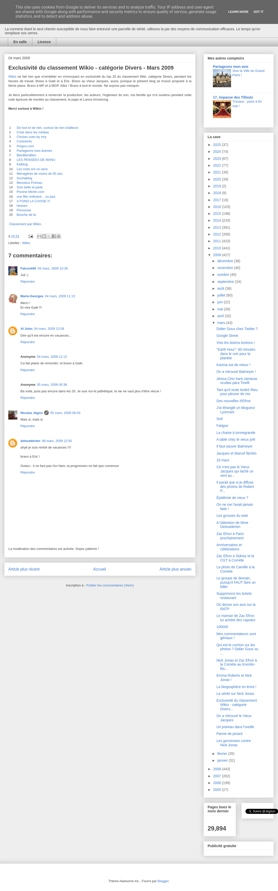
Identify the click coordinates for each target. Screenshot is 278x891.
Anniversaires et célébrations (229, 547)
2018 (217, 193)
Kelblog (22, 164)
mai (220, 309)
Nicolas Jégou (31, 413)
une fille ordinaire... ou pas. (36, 196)
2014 (217, 220)
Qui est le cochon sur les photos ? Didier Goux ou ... (237, 649)
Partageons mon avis (230, 67)
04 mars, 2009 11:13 (60, 296)
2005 (217, 790)
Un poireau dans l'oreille (235, 727)
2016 (217, 207)
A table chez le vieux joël (235, 439)
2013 (217, 227)
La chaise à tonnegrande (235, 433)
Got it (259, 12)
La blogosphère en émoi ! (236, 687)
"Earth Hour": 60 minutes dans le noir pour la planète (235, 353)
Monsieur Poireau (29, 183)
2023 (217, 159)
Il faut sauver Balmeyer (234, 446)
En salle (20, 42)
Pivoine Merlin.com (30, 192)
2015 (217, 214)
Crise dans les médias (33, 132)
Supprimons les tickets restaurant (234, 595)
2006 (217, 783)
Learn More (238, 12)
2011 (217, 241)
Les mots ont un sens (32, 169)
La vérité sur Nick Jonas (235, 694)
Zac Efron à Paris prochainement (230, 536)
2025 (217, 145)
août (221, 288)
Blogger (163, 881)
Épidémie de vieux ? (232, 498)
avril (221, 316)
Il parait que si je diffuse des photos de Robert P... (235, 486)
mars (221, 323)
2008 (217, 769)
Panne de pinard (229, 734)
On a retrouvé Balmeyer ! (236, 372)
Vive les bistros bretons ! (235, 343)
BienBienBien (26, 155)
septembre (226, 282)
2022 (217, 165)
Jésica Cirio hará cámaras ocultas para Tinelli (236, 381)
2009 (217, 255)
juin (220, 302)
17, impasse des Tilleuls (233, 97)
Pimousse (24, 210)
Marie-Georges (31, 296)
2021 (217, 172)
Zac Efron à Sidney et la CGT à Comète (235, 558)
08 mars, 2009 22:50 (57, 441)
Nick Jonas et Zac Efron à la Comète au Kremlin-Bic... (236, 664)
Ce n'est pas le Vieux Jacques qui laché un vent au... (235, 471)
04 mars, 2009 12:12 (52, 357)
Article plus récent (24, 569)
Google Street (227, 336)
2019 (217, 186)
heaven (22, 205)
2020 (217, 179)
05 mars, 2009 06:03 (65, 413)
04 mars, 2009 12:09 (49, 329)
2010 (217, 248)
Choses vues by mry (31, 137)
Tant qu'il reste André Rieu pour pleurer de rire (237, 392)
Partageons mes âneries (34, 151)
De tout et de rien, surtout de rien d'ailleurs (47, 128)
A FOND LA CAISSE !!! (33, 201)
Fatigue (222, 426)
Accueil (99, 569)
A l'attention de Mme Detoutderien (232, 525)
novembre (225, 268)
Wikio (12, 76)
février (222, 754)
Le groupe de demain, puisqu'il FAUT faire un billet (236, 582)
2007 (217, 776)
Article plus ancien (175, 569)
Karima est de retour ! (233, 365)
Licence (44, 42)
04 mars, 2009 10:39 (53, 268)
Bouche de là (26, 215)
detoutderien (30, 441)
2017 (217, 200)
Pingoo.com (25, 146)
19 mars (222, 460)
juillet (221, 295)
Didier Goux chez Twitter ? (237, 329)
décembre (225, 261)
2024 (217, 152)
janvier (223, 760)
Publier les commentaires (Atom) (110, 585)
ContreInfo (24, 141)
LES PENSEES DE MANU (36, 160)
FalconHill (28, 268)
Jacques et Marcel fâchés (236, 453)
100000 (222, 627)
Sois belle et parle (30, 187)
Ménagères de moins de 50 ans (40, 173)
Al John (26, 329)
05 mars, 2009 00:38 (52, 385)
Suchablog (24, 178)
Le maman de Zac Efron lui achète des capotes (235, 618)
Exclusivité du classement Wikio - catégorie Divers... (236, 704)
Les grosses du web (232, 516)
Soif (219, 419)
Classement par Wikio (25, 224)
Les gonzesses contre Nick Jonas (233, 743)
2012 (217, 234)
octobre (223, 275)
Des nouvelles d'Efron (233, 401)
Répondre (27, 281)
